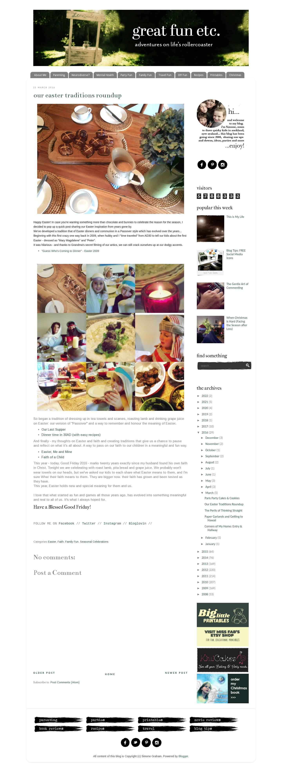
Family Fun (145, 75)
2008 (205, 594)
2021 (205, 402)
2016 (205, 432)
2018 (205, 420)
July (208, 468)
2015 (205, 551)
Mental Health (105, 75)
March (209, 493)
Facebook (66, 523)
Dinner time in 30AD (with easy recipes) (71, 435)
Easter (52, 541)
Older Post (44, 673)
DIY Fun (182, 75)
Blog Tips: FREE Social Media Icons (236, 254)
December (212, 438)
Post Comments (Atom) (65, 682)
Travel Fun (164, 75)
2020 (205, 408)
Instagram (112, 523)
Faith (61, 541)
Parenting (59, 75)
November (212, 444)
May (208, 481)
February (211, 538)
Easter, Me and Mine (57, 452)
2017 (205, 426)
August (210, 462)
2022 (205, 396)
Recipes (198, 75)
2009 (205, 588)
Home (110, 674)
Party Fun (126, 75)
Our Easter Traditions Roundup (77, 95)
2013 (205, 564)
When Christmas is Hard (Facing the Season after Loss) (236, 323)
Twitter (89, 523)
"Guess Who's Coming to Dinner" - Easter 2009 (70, 251)
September (212, 456)
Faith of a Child (53, 457)
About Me (40, 75)
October (211, 450)
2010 (205, 582)
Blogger (183, 756)
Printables (216, 75)
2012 (205, 570)
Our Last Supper (54, 429)
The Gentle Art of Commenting (237, 286)
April (208, 487)
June (208, 474)
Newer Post (176, 673)
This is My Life (235, 217)
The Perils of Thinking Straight (223, 510)
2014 (205, 558)
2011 (205, 576)
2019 (205, 414)
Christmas (235, 75)
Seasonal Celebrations (94, 541)
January (210, 544)
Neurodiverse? (81, 75)
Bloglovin (137, 523)
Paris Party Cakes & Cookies (222, 498)
